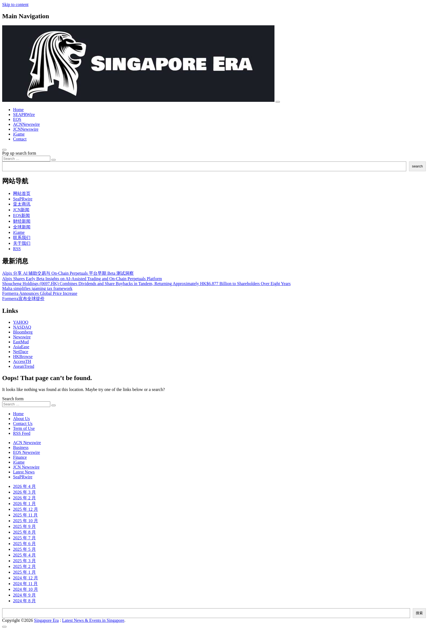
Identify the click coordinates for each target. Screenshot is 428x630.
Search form (13, 398)
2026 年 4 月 (24, 486)
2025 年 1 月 (24, 572)
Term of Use (24, 428)
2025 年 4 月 (24, 555)
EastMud (21, 342)
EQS (17, 119)
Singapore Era (46, 620)
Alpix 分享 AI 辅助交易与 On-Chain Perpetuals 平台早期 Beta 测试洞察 (68, 273)
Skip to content (15, 4)
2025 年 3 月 (24, 560)
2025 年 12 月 (25, 509)
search (417, 166)
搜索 (419, 613)
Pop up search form (19, 153)
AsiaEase (21, 346)
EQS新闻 (21, 215)
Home (18, 109)
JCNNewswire (25, 129)
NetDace (20, 351)
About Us (21, 418)
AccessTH (22, 361)
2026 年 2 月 (24, 498)
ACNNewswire (26, 124)
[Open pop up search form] (4, 150)
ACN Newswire (27, 442)
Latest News (24, 472)
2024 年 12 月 (25, 578)
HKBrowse (23, 356)
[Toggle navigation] (278, 102)
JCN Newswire (26, 467)
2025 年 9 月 (24, 526)
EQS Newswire (26, 452)
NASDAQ (22, 327)
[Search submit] (53, 160)
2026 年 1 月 (24, 503)
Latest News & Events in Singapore (93, 620)
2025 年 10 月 (25, 520)
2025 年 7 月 (24, 538)
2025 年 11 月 (25, 515)
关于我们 (21, 243)
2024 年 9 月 (24, 595)
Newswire (22, 337)
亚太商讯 (21, 204)
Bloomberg (23, 332)
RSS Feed (21, 433)
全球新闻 (21, 227)
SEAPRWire (24, 114)
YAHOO (20, 322)
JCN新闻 (21, 209)
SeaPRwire (22, 199)
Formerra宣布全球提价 (23, 298)
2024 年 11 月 (25, 583)
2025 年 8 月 (24, 532)
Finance (20, 457)
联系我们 (21, 237)
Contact (20, 139)
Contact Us (23, 423)
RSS (17, 248)
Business (21, 447)
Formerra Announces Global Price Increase (39, 293)
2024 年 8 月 (24, 600)
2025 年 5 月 (24, 549)
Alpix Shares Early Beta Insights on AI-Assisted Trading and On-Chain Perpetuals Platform (82, 278)
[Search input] (26, 158)
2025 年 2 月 (24, 566)
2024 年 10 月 (25, 589)
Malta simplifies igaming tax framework (37, 288)
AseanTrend (23, 366)
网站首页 (21, 193)
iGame (19, 134)
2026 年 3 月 (24, 492)
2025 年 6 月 (24, 543)
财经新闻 (21, 221)
